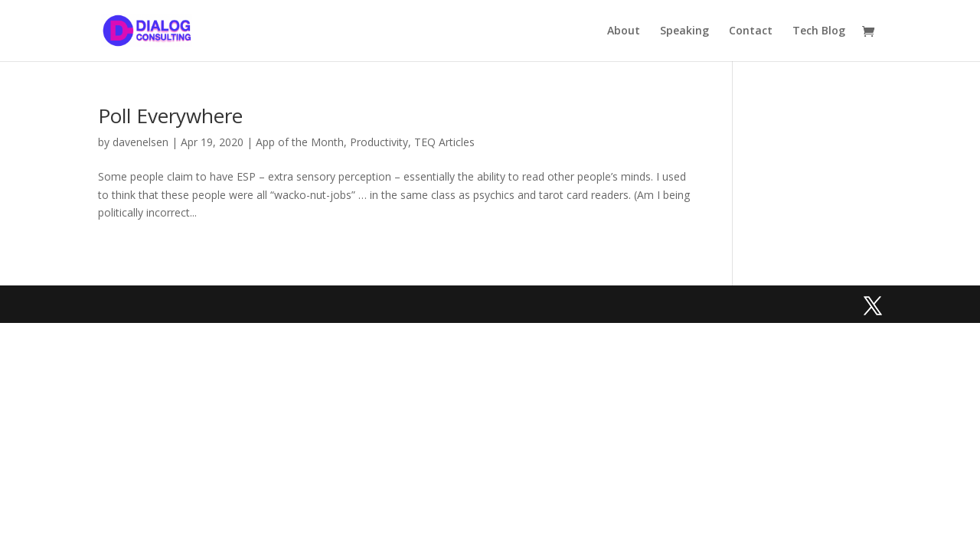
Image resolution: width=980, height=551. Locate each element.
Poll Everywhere (170, 115)
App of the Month (300, 142)
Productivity (379, 142)
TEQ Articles (444, 142)
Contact (751, 31)
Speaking (684, 31)
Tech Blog (818, 31)
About (623, 31)
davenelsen (140, 142)
